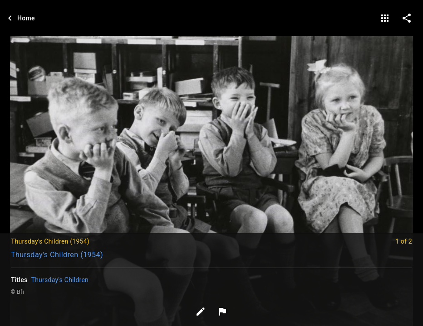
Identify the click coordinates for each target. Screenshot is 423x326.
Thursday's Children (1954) (57, 254)
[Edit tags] (201, 311)
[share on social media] (407, 18)
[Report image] (222, 311)
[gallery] (385, 18)
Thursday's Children (60, 279)
